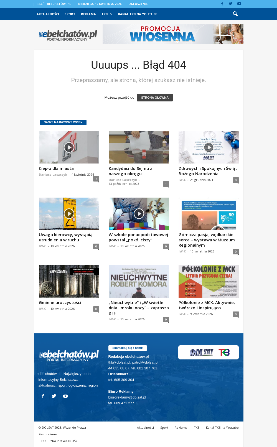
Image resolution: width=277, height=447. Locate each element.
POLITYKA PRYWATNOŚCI (59, 441)
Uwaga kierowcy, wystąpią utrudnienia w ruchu (66, 237)
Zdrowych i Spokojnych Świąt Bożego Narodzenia (208, 170)
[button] (235, 14)
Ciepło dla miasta (56, 168)
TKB (107, 14)
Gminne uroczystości (60, 302)
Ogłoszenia (138, 4)
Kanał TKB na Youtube (137, 14)
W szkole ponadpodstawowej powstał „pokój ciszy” (138, 237)
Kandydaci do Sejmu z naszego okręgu (130, 170)
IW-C (182, 180)
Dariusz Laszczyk (53, 174)
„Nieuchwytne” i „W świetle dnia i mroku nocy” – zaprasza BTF (139, 308)
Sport (70, 14)
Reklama (88, 14)
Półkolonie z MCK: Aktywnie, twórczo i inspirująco (207, 305)
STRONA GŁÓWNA (155, 97)
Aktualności (48, 14)
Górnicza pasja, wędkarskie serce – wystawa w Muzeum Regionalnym (207, 240)
